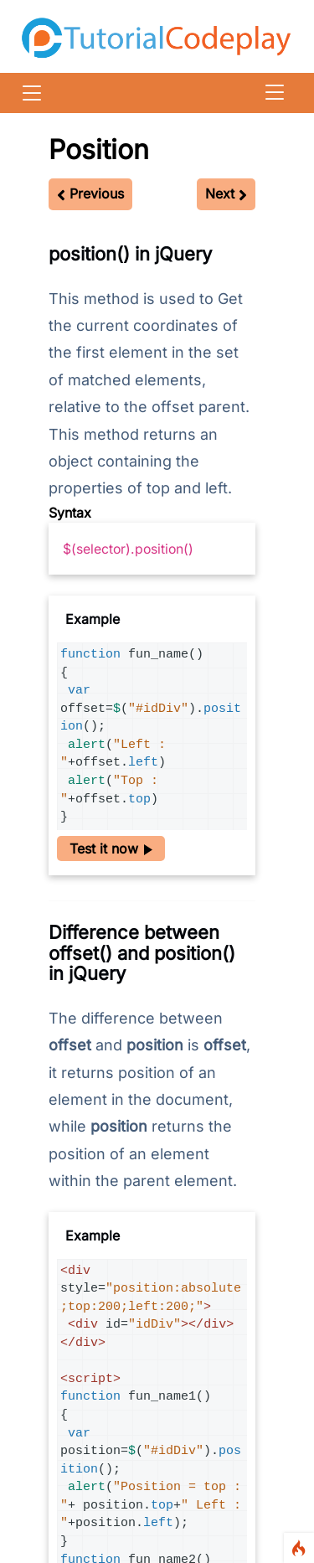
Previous (90, 193)
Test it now (110, 848)
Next (226, 193)
